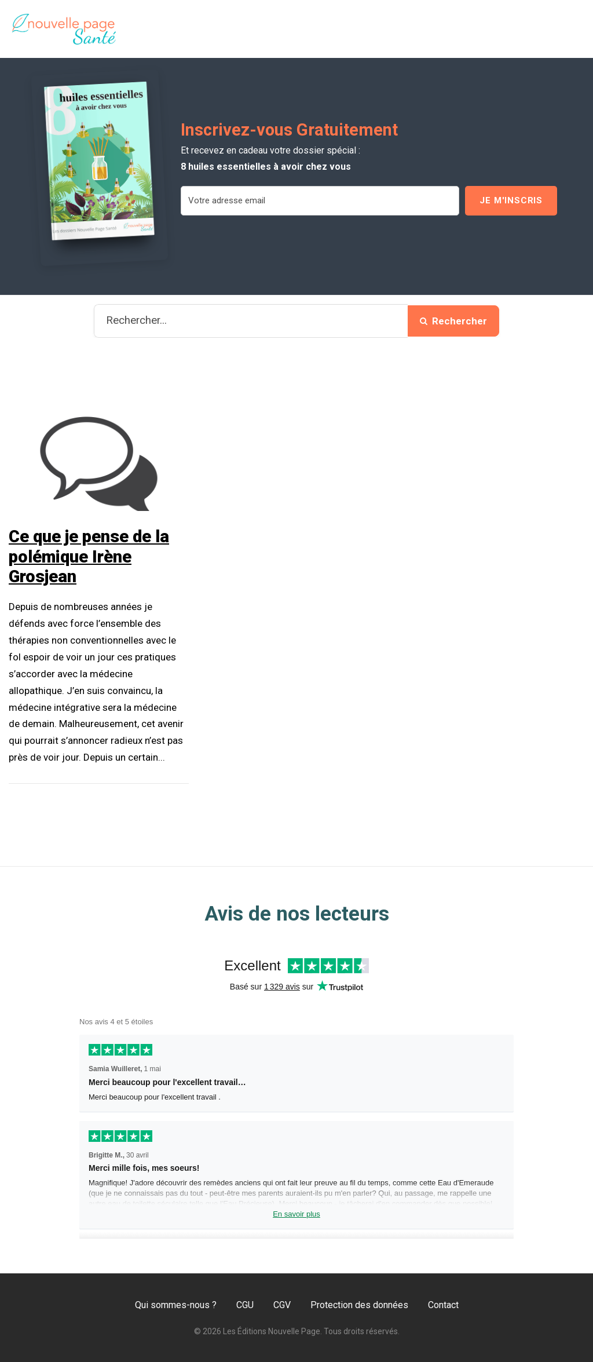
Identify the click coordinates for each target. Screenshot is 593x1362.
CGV (282, 1304)
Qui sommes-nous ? (176, 1304)
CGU (245, 1304)
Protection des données (359, 1304)
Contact (443, 1304)
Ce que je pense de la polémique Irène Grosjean (89, 557)
